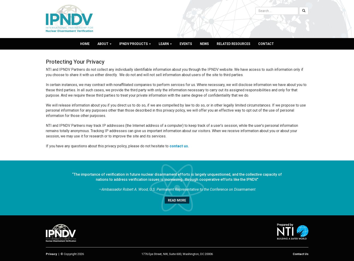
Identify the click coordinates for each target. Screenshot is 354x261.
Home (85, 44)
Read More (177, 200)
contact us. (179, 146)
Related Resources (233, 44)
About (104, 44)
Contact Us (300, 254)
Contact (266, 44)
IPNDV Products (135, 44)
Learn (165, 44)
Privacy (51, 254)
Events (186, 44)
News (204, 44)
